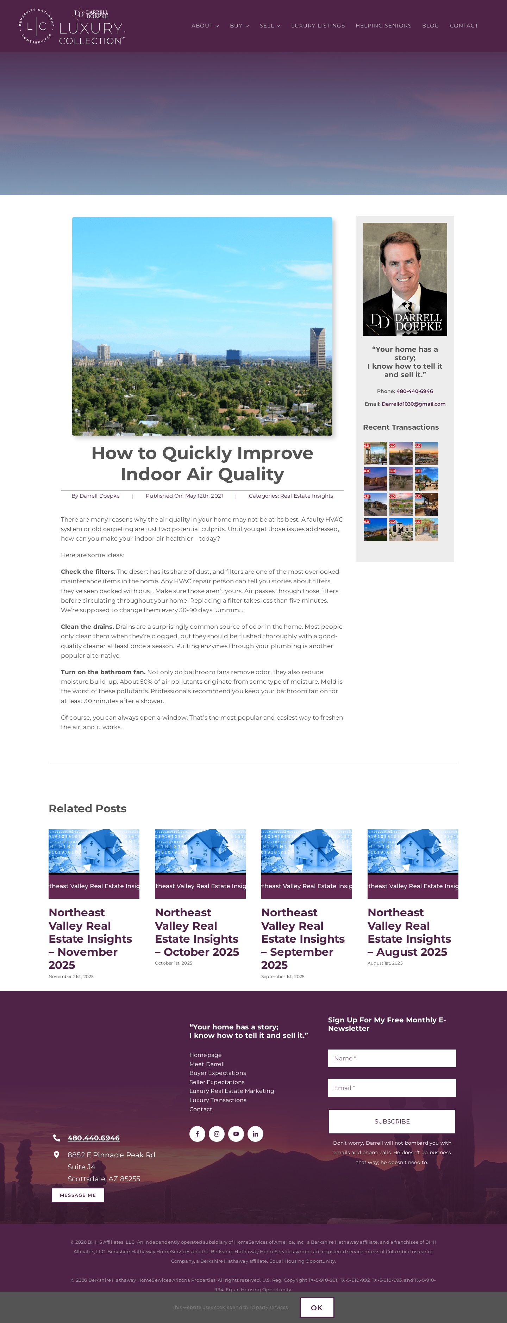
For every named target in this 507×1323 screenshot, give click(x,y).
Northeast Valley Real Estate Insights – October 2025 (197, 932)
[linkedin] (255, 1134)
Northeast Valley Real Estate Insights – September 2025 (303, 939)
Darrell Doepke (99, 495)
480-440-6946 (414, 392)
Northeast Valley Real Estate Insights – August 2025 (409, 932)
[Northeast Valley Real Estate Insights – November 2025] (94, 832)
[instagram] (217, 1134)
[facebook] (197, 1134)
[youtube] (236, 1134)
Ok (317, 1308)
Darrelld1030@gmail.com (414, 405)
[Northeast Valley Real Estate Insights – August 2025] (413, 832)
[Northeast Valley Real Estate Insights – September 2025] (306, 832)
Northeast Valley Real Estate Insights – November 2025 (90, 939)
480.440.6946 (94, 1138)
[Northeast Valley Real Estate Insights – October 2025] (200, 832)
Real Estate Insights (306, 495)
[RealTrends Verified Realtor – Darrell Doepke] (103, 1018)
